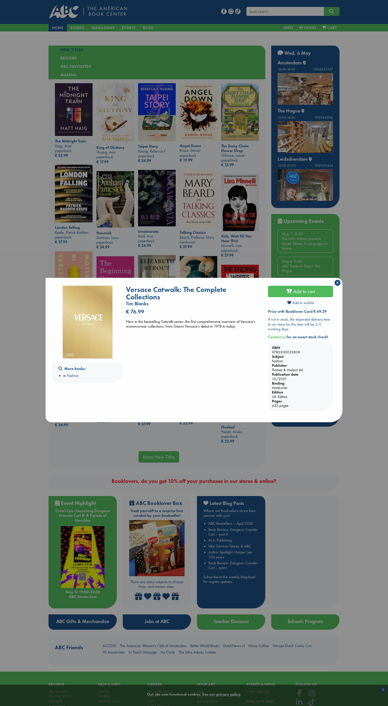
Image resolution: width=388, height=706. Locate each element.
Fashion (73, 375)
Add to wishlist (300, 302)
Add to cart (300, 291)
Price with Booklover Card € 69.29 (297, 311)
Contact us (277, 337)
